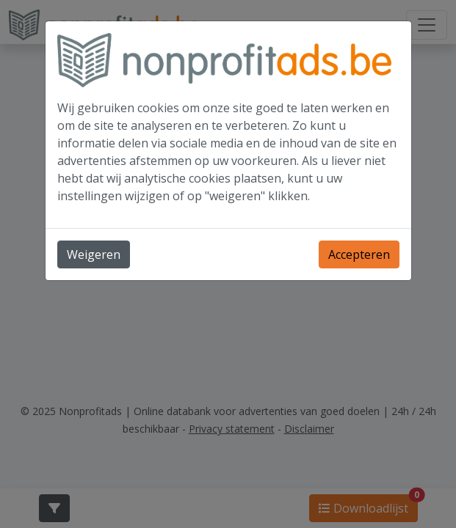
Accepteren (359, 254)
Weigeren (93, 254)
